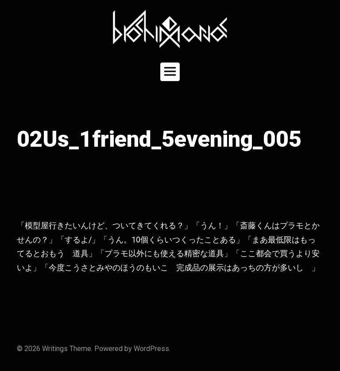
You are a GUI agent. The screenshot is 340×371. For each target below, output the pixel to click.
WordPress (151, 348)
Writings (55, 348)
